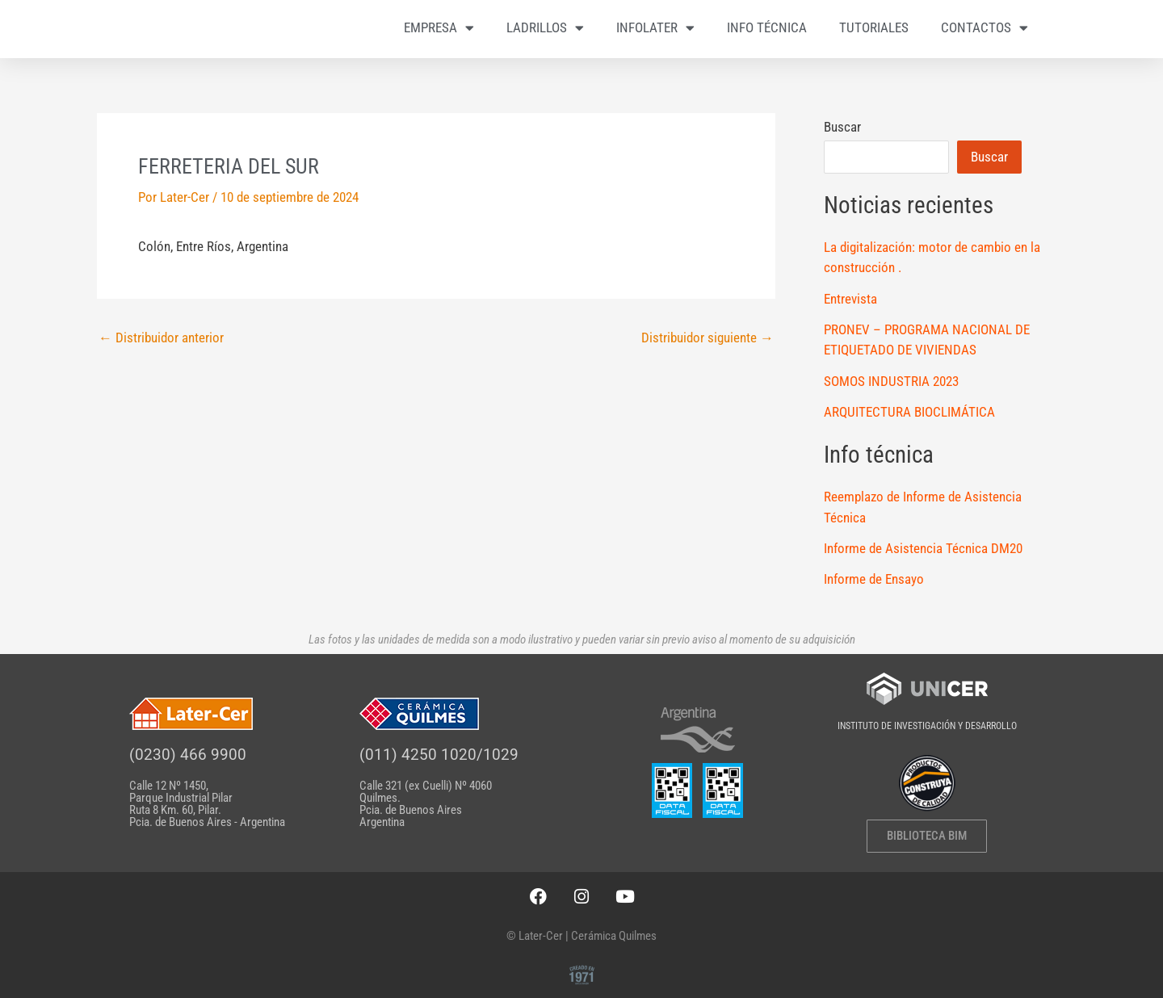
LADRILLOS (545, 28)
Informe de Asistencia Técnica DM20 (923, 550)
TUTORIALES (874, 28)
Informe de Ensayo (874, 580)
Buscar (842, 128)
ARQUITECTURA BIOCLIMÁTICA (909, 413)
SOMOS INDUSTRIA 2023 (891, 383)
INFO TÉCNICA (767, 28)
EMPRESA (439, 28)
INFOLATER (655, 28)
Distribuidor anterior (161, 339)
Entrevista (850, 300)
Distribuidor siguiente (707, 339)
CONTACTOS (984, 28)
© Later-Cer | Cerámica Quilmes (581, 936)
